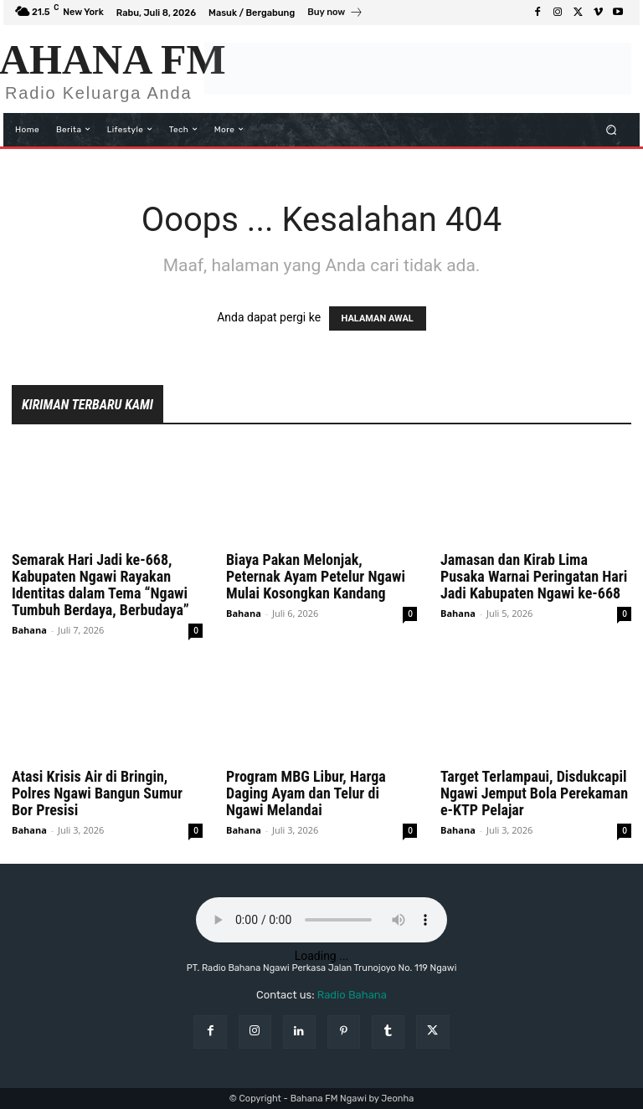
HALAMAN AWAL (378, 318)
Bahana (29, 630)
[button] (611, 129)
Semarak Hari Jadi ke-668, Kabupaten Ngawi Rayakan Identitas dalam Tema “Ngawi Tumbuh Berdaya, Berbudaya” (100, 585)
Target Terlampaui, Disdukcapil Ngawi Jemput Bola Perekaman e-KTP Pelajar (534, 793)
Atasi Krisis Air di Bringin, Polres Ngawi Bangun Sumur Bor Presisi (97, 793)
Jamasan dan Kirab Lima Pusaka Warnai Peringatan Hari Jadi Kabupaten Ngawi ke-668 (533, 576)
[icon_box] (335, 14)
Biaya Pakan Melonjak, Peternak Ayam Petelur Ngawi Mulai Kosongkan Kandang (315, 576)
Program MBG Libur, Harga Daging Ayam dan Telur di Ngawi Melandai (306, 793)
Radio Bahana (352, 994)
